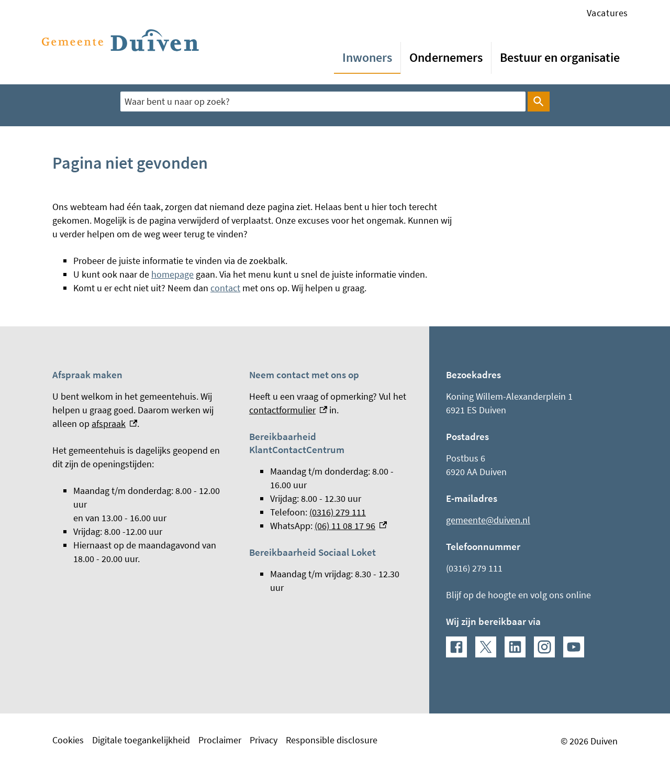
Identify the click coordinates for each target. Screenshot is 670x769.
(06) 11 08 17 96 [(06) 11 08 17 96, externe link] (351, 526)
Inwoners (367, 57)
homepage (172, 274)
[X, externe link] (485, 646)
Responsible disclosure (331, 740)
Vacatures (607, 13)
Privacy (263, 740)
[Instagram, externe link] (544, 646)
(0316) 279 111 (337, 512)
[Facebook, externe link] (456, 646)
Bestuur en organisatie (560, 57)
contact (225, 288)
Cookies (68, 740)
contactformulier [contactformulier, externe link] (288, 410)
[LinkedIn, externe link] (515, 646)
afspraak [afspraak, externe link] (114, 424)
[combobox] (323, 102)
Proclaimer (219, 740)
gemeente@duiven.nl (488, 520)
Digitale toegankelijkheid (141, 740)
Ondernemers (446, 57)
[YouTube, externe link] (573, 646)
